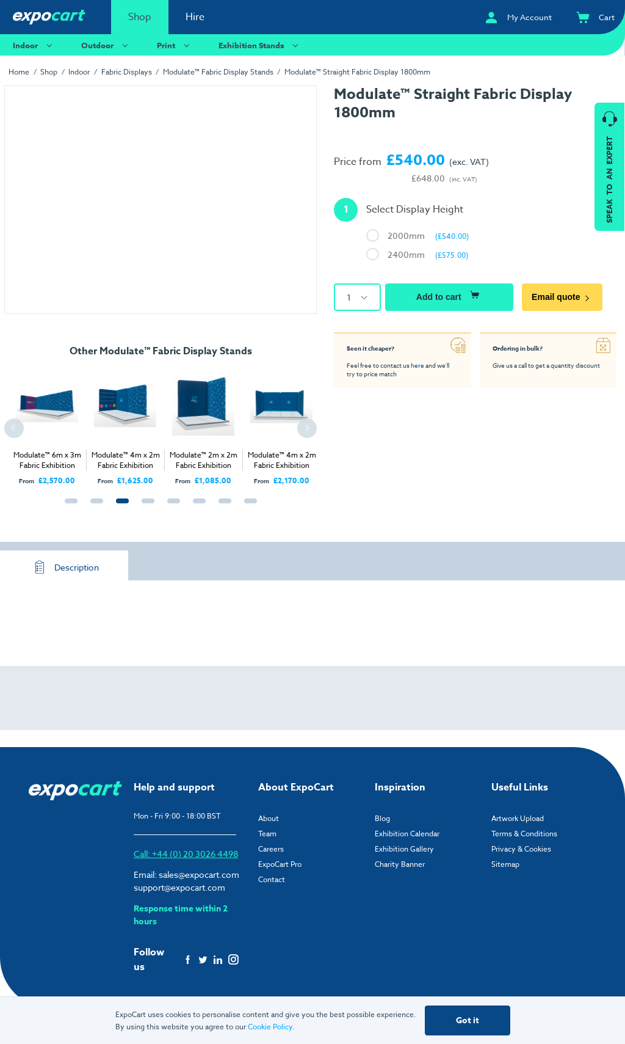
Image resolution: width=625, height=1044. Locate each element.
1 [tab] (68, 507)
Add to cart (449, 295)
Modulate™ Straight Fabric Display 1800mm (357, 72)
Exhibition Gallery (404, 849)
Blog (382, 818)
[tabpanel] (109, 424)
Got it (467, 1020)
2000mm (428, 235)
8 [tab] (247, 507)
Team (267, 833)
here (417, 365)
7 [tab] (222, 507)
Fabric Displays (126, 72)
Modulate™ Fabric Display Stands (218, 72)
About (268, 818)
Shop (139, 17)
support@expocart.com (179, 887)
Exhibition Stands (260, 45)
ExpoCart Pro (280, 864)
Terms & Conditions (524, 833)
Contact (271, 879)
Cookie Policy (270, 1026)
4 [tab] (145, 507)
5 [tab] (171, 507)
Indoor (34, 45)
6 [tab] (196, 507)
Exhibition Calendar (407, 833)
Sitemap (505, 864)
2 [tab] (94, 507)
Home (19, 72)
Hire (195, 17)
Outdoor (106, 45)
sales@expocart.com (199, 874)
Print (175, 45)
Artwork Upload (517, 818)
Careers (271, 849)
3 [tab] (119, 507)
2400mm (428, 254)
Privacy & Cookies (521, 849)
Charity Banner (400, 864)
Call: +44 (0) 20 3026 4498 (186, 854)
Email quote (562, 297)
